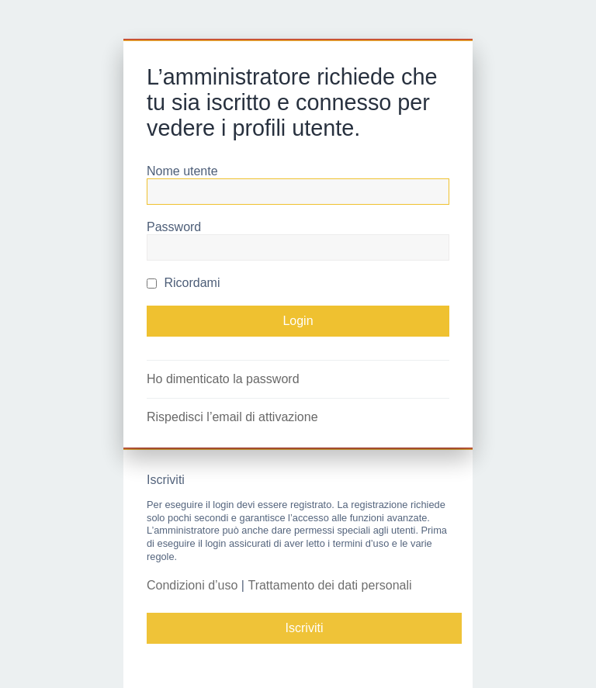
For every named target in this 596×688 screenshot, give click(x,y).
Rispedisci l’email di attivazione (232, 417)
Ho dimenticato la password (223, 378)
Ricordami (183, 282)
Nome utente (182, 171)
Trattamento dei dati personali (329, 585)
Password (174, 226)
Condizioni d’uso (192, 585)
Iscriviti (305, 627)
